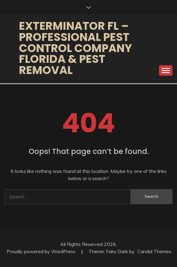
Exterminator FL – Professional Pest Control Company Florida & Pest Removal (75, 48)
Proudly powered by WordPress (42, 251)
